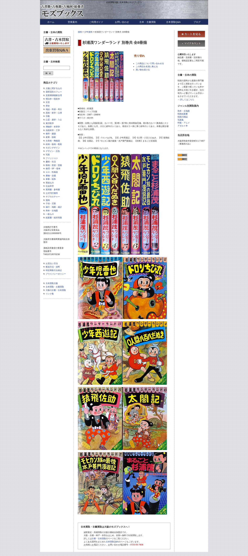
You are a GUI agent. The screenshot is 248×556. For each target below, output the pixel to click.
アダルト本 (183, 126)
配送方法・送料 (53, 267)
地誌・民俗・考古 (54, 109)
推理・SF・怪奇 (53, 168)
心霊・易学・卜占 (54, 120)
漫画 (80, 32)
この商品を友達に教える (147, 66)
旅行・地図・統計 (54, 207)
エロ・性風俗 (52, 172)
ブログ (197, 22)
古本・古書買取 (147, 22)
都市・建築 (51, 133)
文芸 (48, 102)
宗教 (48, 116)
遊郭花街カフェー (54, 92)
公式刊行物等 (52, 193)
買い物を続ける (143, 70)
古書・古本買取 (99, 538)
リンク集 (50, 294)
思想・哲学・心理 (54, 113)
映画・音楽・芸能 (54, 165)
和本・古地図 (52, 210)
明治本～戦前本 (53, 99)
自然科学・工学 (53, 130)
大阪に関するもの (54, 88)
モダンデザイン (53, 148)
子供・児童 (51, 203)
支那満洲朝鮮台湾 (54, 95)
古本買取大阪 (52, 283)
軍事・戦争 (51, 179)
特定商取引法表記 (54, 270)
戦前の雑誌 (183, 117)
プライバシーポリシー (56, 274)
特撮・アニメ (184, 123)
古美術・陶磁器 (53, 141)
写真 (48, 154)
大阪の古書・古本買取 (56, 290)
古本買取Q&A (173, 22)
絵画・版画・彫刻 (54, 144)
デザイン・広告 (53, 151)
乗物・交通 (51, 175)
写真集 (181, 120)
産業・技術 (51, 137)
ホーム (50, 22)
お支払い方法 (52, 263)
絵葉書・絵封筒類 (54, 217)
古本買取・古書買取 (55, 287)
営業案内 (72, 22)
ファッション (52, 158)
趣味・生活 (51, 162)
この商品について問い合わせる (150, 63)
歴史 (48, 106)
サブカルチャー (53, 196)
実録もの (50, 183)
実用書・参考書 (53, 189)
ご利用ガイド (96, 22)
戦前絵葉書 (183, 114)
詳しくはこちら (187, 100)
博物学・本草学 (53, 127)
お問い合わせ (122, 22)
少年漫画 (88, 32)
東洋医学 (50, 123)
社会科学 (50, 186)
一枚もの (50, 214)
